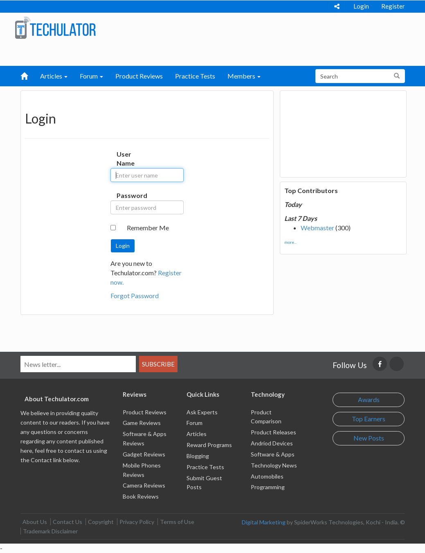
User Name (123, 158)
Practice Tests (195, 76)
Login (361, 6)
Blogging (198, 455)
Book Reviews (141, 496)
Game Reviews (142, 422)
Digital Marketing (264, 522)
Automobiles (267, 476)
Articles (197, 433)
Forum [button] (91, 76)
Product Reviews (139, 76)
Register (393, 6)
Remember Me (148, 228)
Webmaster (317, 228)
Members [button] (244, 76)
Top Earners (368, 419)
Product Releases (273, 432)
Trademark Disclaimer (50, 531)
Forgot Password (134, 295)
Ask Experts (202, 412)
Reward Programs (209, 444)
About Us (34, 521)
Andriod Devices (272, 443)
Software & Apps (273, 454)
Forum (194, 422)
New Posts (368, 438)
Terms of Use (177, 521)
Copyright (101, 521)
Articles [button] (53, 76)
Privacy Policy (136, 521)
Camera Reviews (144, 485)
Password (123, 195)
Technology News (274, 465)
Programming (268, 486)
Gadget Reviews (144, 454)
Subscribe (158, 364)
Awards (369, 399)
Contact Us (67, 521)
